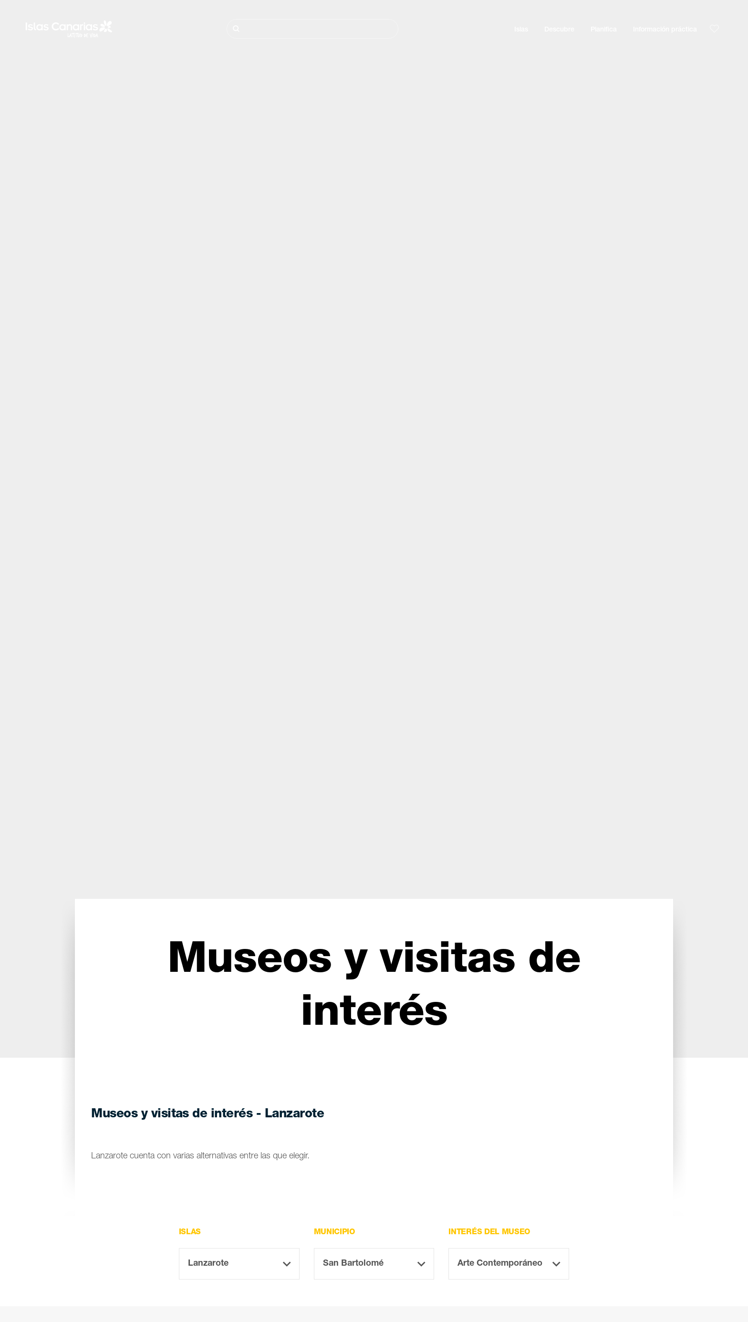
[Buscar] (312, 29)
